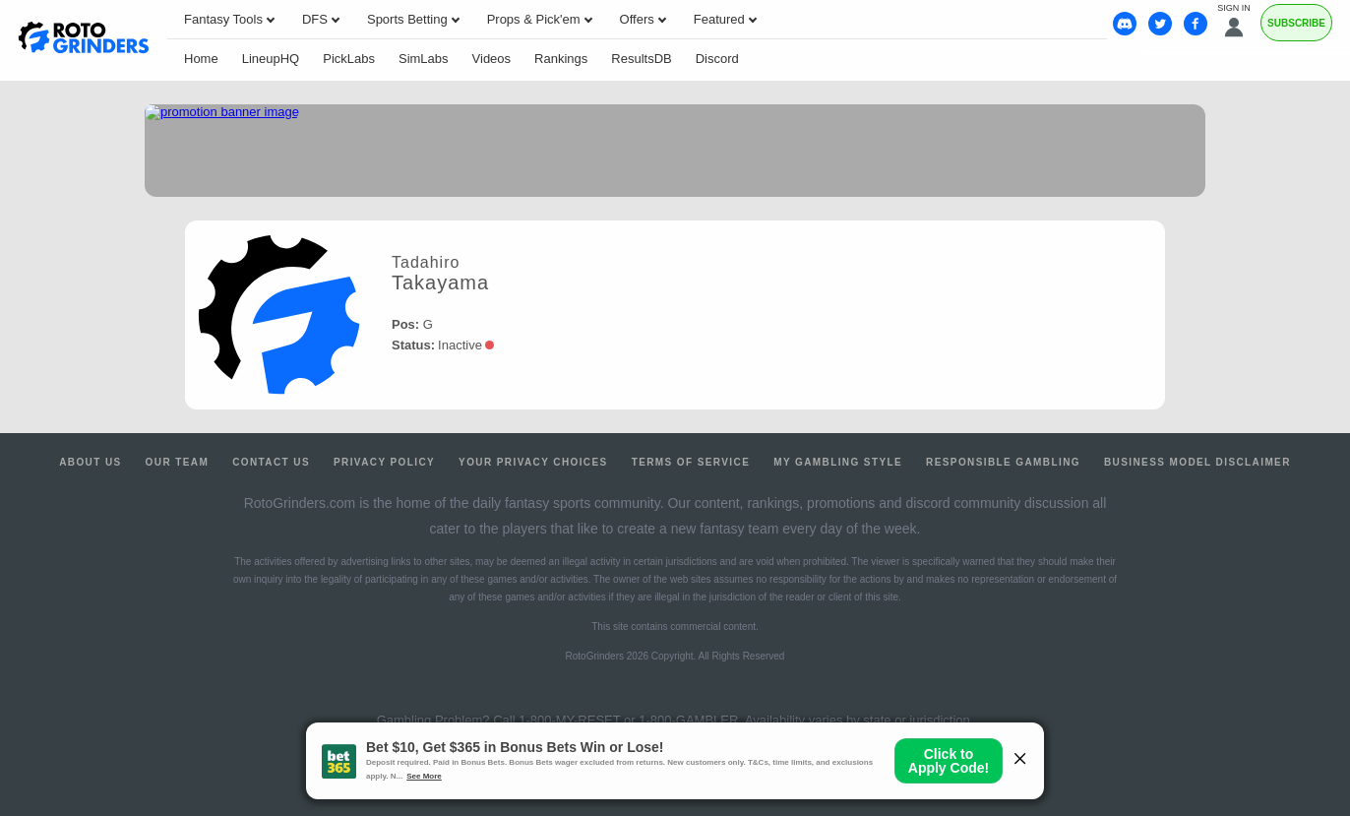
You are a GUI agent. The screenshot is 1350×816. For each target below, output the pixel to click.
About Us (90, 462)
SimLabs (424, 58)
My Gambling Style (837, 462)
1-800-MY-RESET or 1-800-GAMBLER (628, 720)
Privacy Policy (384, 462)
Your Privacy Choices (533, 462)
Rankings (560, 58)
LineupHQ (271, 58)
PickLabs (349, 58)
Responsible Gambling (1003, 462)
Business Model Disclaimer (1197, 462)
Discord (717, 58)
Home (201, 58)
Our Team (178, 462)
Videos (492, 58)
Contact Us (271, 462)
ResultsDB (641, 58)
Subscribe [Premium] (1296, 23)
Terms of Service (691, 462)
